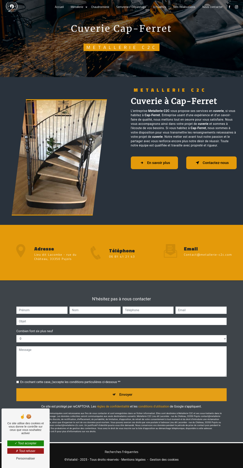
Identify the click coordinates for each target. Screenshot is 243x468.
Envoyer (125, 390)
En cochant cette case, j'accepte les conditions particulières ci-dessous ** (70, 378)
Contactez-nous (211, 163)
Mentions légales (133, 459)
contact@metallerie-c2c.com (208, 250)
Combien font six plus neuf (34, 327)
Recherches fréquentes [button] (121, 451)
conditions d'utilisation (153, 402)
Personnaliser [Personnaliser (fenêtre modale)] (25, 458)
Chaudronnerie (100, 6)
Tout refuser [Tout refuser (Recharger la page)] (25, 451)
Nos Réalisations (184, 6)
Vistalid (72, 459)
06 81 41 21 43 (122, 260)
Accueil (59, 6)
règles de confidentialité (113, 402)
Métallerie (77, 6)
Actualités (159, 6)
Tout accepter (25, 443)
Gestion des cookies (164, 459)
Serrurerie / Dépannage (131, 6)
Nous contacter (212, 6)
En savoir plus (154, 163)
